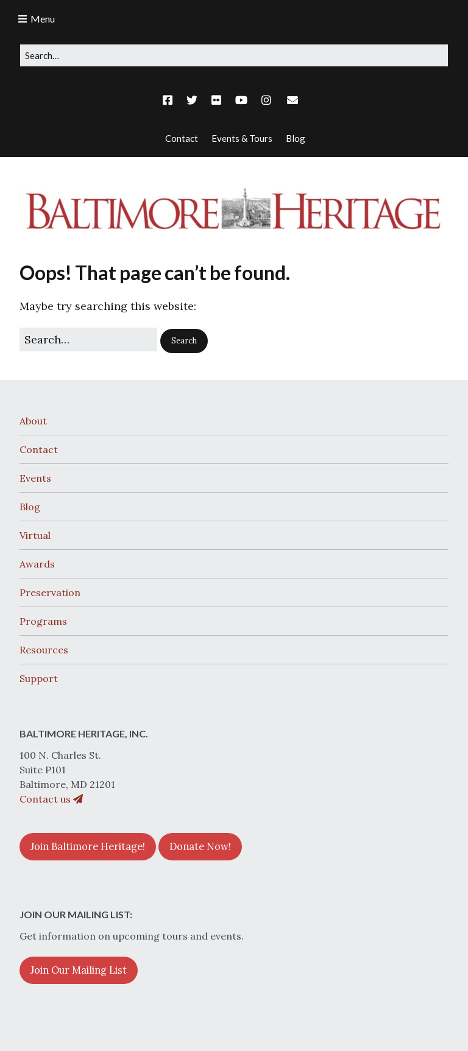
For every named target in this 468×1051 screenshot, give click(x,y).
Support (39, 678)
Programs (43, 621)
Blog (30, 507)
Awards (37, 564)
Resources (44, 650)
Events (35, 478)
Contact (39, 449)
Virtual (35, 535)
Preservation (50, 592)
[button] (184, 341)
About (33, 421)
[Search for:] (234, 55)
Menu (42, 18)
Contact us (51, 799)
